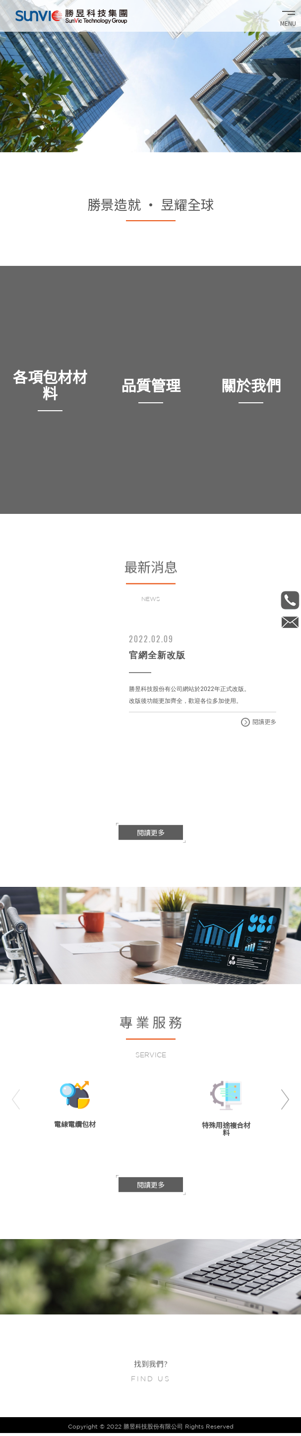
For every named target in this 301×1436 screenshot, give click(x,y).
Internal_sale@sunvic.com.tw (290, 622)
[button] (22, 76)
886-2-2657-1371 (290, 600)
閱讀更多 (258, 722)
